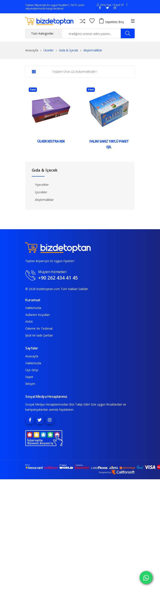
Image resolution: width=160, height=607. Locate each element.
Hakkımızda (33, 308)
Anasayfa (31, 50)
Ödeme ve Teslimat (39, 328)
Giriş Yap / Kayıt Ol (112, 5)
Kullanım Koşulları (37, 315)
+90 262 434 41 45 (58, 277)
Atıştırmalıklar (44, 200)
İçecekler (41, 192)
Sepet (29, 377)
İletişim (30, 384)
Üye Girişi (31, 370)
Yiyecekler (42, 185)
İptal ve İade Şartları (39, 335)
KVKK (29, 322)
